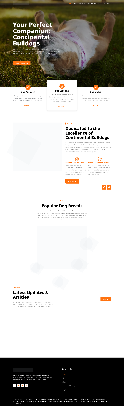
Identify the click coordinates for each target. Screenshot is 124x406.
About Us (81, 3)
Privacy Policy (18, 403)
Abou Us (28, 105)
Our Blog (62, 106)
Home (68, 3)
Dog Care (105, 3)
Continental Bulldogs (93, 3)
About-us (96, 105)
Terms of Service (105, 401)
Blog (74, 3)
